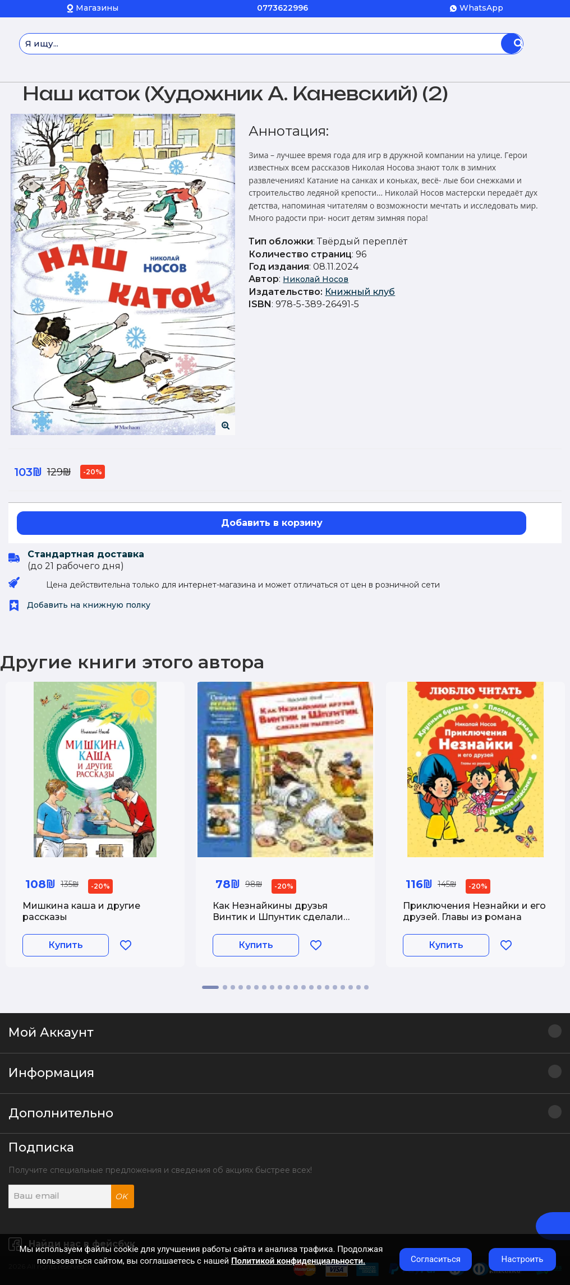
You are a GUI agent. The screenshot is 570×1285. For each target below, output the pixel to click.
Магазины (97, 8)
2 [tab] (225, 987)
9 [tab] (280, 987)
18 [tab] (350, 987)
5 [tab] (248, 987)
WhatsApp (481, 8)
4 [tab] (240, 987)
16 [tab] (335, 987)
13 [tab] (311, 987)
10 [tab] (288, 987)
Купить (65, 945)
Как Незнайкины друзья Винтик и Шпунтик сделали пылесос (278, 916)
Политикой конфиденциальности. (298, 1261)
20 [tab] (366, 987)
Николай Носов (315, 279)
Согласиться (436, 1259)
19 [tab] (358, 987)
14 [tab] (319, 987)
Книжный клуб (360, 291)
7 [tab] (264, 987)
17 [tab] (343, 987)
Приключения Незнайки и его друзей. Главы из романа (474, 911)
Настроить (523, 1259)
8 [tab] (272, 987)
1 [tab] (210, 987)
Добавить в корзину (272, 522)
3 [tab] (233, 987)
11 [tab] (295, 987)
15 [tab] (327, 987)
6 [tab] (256, 987)
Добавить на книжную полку (79, 605)
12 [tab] (303, 987)
